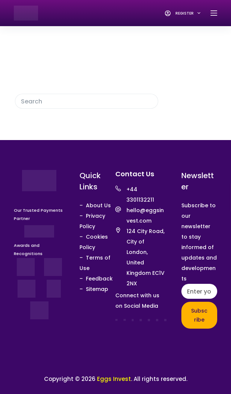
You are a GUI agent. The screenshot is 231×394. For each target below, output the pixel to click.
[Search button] (150, 101)
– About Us (95, 205)
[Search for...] (79, 101)
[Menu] (213, 13)
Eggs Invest (114, 379)
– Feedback (96, 278)
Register (189, 13)
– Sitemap (93, 289)
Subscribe (199, 315)
